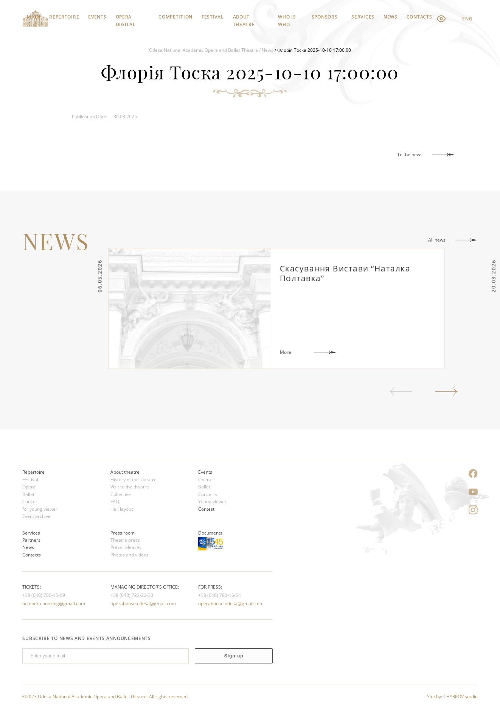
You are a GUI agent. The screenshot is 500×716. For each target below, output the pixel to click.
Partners (31, 540)
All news (437, 240)
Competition (175, 17)
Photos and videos (129, 555)
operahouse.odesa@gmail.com (143, 603)
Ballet (28, 494)
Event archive (36, 516)
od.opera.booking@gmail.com (53, 603)
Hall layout (121, 509)
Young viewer (212, 501)
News (391, 17)
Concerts (207, 494)
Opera (29, 487)
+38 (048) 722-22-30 (131, 595)
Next (446, 391)
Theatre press (125, 540)
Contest (206, 509)
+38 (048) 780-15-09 (43, 595)
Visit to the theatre (129, 487)
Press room (122, 533)
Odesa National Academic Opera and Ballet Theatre (203, 50)
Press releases (125, 547)
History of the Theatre (133, 479)
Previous (401, 391)
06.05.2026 (120, 276)
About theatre (244, 19)
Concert (30, 501)
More (306, 352)
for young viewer (39, 509)
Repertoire (64, 17)
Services (362, 17)
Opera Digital (126, 19)
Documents (210, 533)
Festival (213, 17)
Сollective (120, 494)
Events (97, 17)
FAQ (114, 501)
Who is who (287, 19)
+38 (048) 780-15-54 (219, 595)
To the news (409, 154)
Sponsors (325, 17)
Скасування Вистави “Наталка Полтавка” (365, 273)
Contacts (419, 17)
